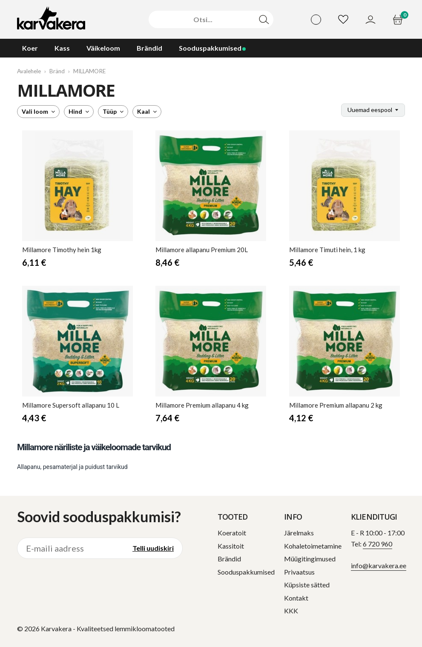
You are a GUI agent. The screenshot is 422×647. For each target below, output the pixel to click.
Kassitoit (231, 546)
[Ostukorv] (399, 19)
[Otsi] (203, 20)
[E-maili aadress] (70, 548)
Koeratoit (232, 533)
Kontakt (296, 598)
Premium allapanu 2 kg (335, 405)
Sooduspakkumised (246, 572)
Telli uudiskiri (153, 548)
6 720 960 (377, 544)
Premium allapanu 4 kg (202, 405)
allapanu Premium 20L (201, 249)
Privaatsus (299, 572)
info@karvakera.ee (378, 565)
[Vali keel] (316, 19)
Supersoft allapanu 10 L (70, 405)
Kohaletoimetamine (313, 546)
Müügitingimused (310, 559)
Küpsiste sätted (307, 585)
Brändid (229, 559)
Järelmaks (299, 533)
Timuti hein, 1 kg (327, 249)
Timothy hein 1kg (61, 249)
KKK (291, 611)
